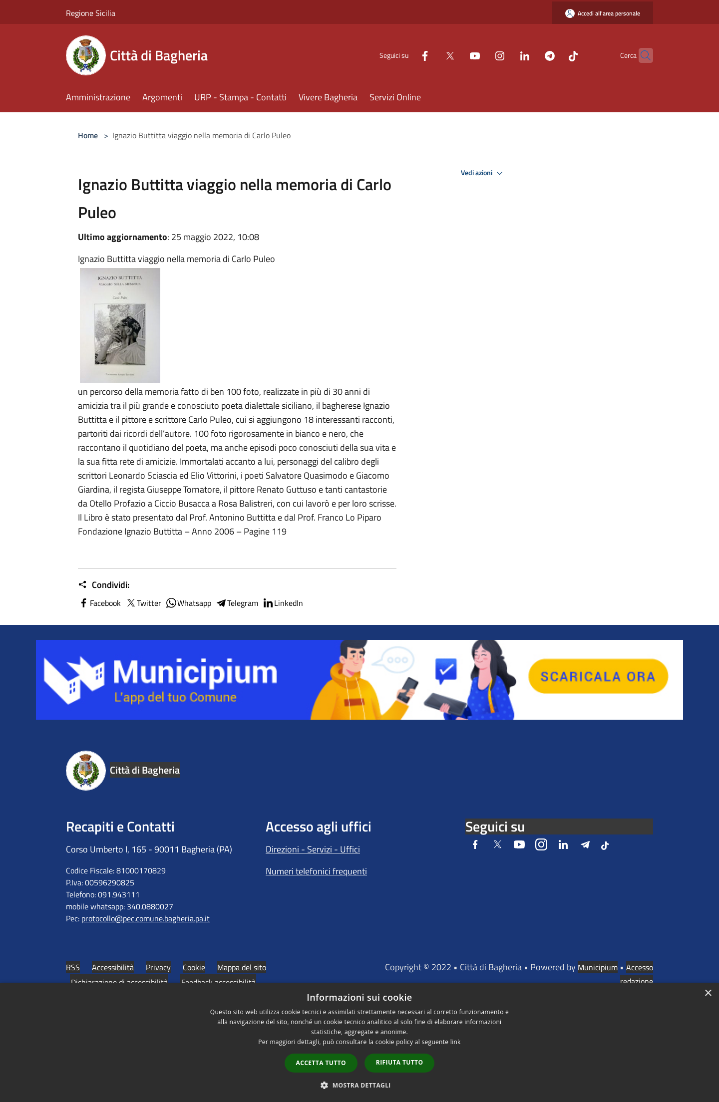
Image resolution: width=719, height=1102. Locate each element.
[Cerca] (641, 55)
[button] (359, 1085)
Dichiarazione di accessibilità (119, 982)
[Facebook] (405, 55)
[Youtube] (455, 55)
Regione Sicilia (90, 13)
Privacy (158, 967)
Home (88, 135)
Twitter (143, 603)
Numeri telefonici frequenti (316, 871)
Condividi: (103, 585)
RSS (73, 967)
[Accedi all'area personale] (602, 13)
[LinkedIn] (505, 55)
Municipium (598, 967)
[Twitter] (430, 55)
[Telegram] (530, 55)
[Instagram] (480, 55)
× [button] (708, 993)
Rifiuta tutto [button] (399, 1062)
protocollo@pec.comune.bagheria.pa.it (145, 918)
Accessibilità (113, 967)
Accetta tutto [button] (321, 1063)
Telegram (236, 603)
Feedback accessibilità (218, 982)
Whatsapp (188, 603)
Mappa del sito (241, 967)
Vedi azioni (483, 173)
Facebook (99, 603)
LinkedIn (282, 603)
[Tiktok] (553, 55)
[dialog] (359, 1042)
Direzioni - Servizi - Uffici (313, 849)
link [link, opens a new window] (455, 1042)
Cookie (194, 967)
